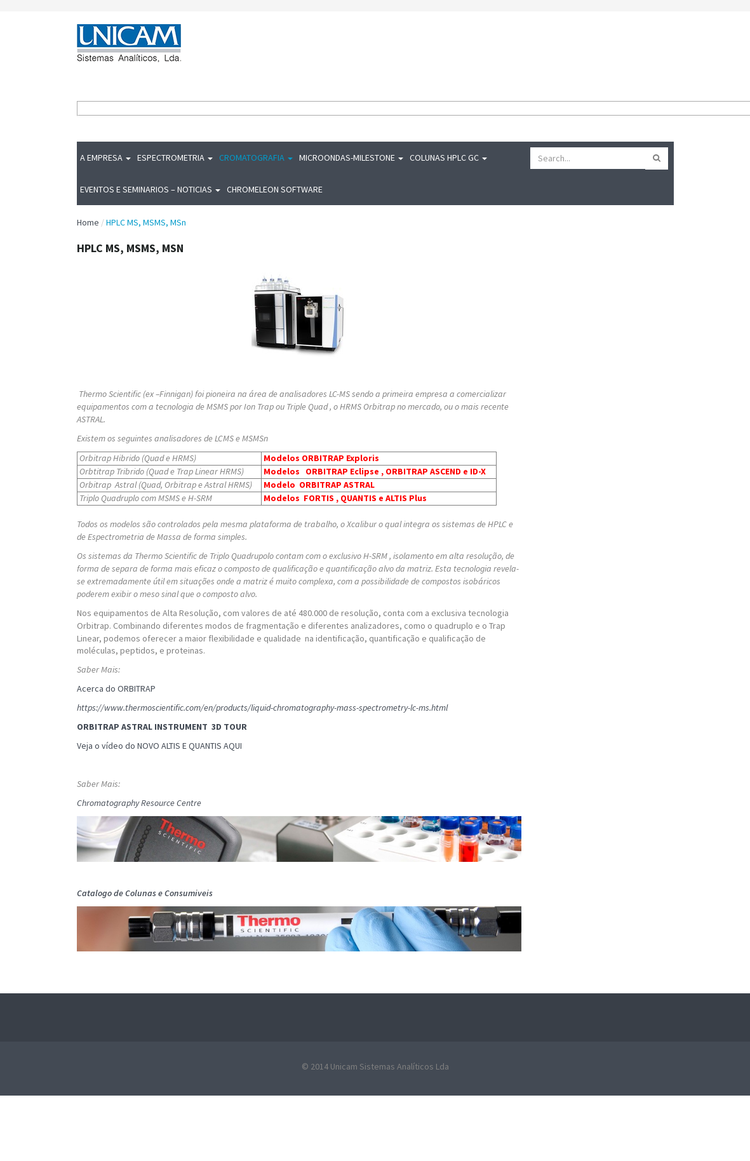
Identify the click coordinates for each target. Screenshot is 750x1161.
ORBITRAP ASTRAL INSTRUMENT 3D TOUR (163, 726)
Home (88, 222)
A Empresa (105, 157)
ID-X (478, 471)
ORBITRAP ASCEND (423, 471)
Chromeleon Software (275, 189)
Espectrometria (175, 157)
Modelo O (284, 484)
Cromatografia (256, 157)
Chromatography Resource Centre (139, 803)
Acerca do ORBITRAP (117, 688)
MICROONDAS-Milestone (351, 157)
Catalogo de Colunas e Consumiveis (146, 893)
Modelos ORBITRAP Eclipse (321, 471)
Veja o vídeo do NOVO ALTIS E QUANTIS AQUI (159, 745)
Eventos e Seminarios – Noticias (150, 189)
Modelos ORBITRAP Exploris (321, 458)
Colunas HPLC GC (448, 157)
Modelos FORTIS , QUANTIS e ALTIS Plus (345, 498)
